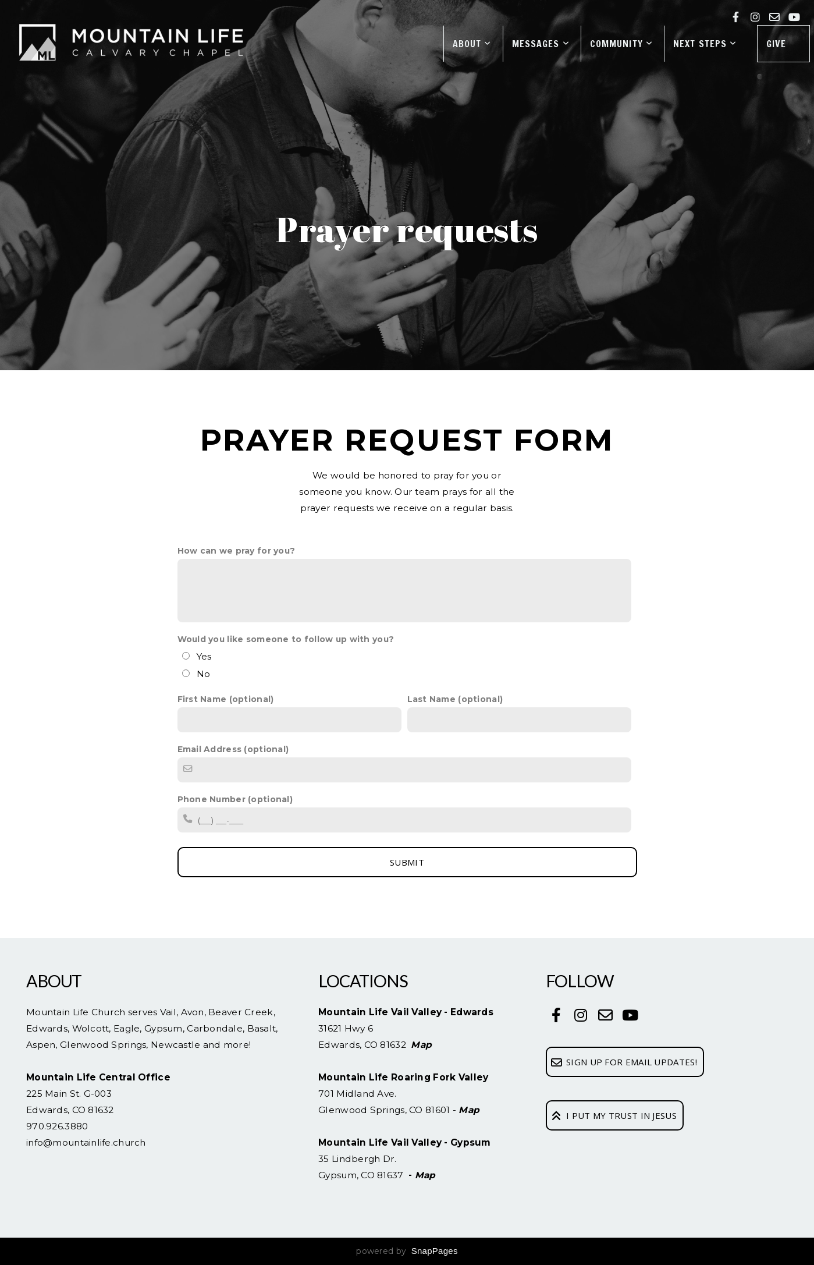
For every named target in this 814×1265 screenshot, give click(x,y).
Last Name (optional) (455, 699)
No (204, 673)
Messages (541, 43)
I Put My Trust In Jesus (613, 1115)
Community (621, 43)
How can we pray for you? (236, 550)
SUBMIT (407, 862)
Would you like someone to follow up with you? (285, 639)
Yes (204, 656)
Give (776, 43)
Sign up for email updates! (623, 1062)
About (472, 43)
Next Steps (705, 43)
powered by (406, 1251)
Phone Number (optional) (235, 799)
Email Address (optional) (233, 749)
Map (421, 1044)
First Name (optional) (225, 699)
